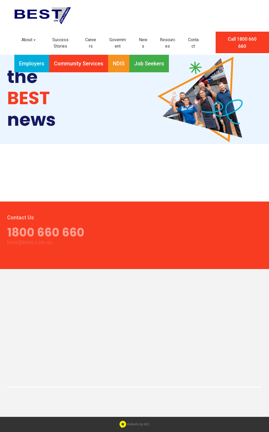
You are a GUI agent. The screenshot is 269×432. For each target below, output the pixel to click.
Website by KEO (134, 424)
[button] (28, 40)
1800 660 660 (45, 230)
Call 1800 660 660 (242, 42)
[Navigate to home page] (42, 15)
